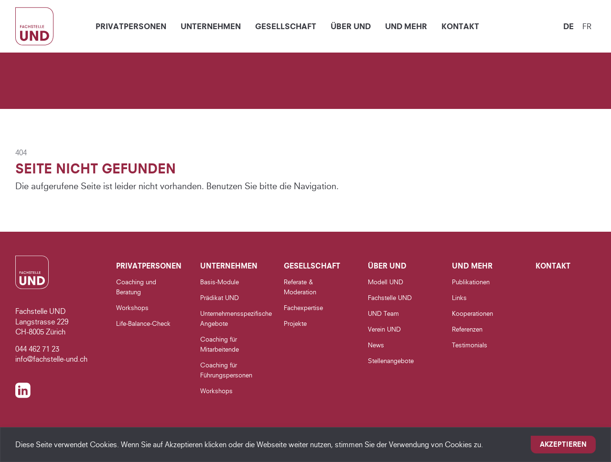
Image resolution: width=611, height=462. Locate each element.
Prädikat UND (219, 297)
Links (459, 297)
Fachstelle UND (390, 297)
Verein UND (384, 329)
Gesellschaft (285, 26)
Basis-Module (219, 282)
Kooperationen (472, 313)
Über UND (351, 26)
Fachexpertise (303, 308)
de (568, 26)
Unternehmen (211, 26)
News (376, 345)
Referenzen (467, 329)
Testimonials (469, 345)
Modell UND (385, 282)
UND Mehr (406, 26)
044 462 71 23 (37, 349)
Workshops (132, 308)
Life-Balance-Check (143, 323)
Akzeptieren (563, 444)
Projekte (295, 323)
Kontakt (460, 26)
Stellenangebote (391, 361)
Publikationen (471, 282)
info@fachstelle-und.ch (51, 359)
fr (586, 26)
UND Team (383, 313)
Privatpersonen (131, 26)
